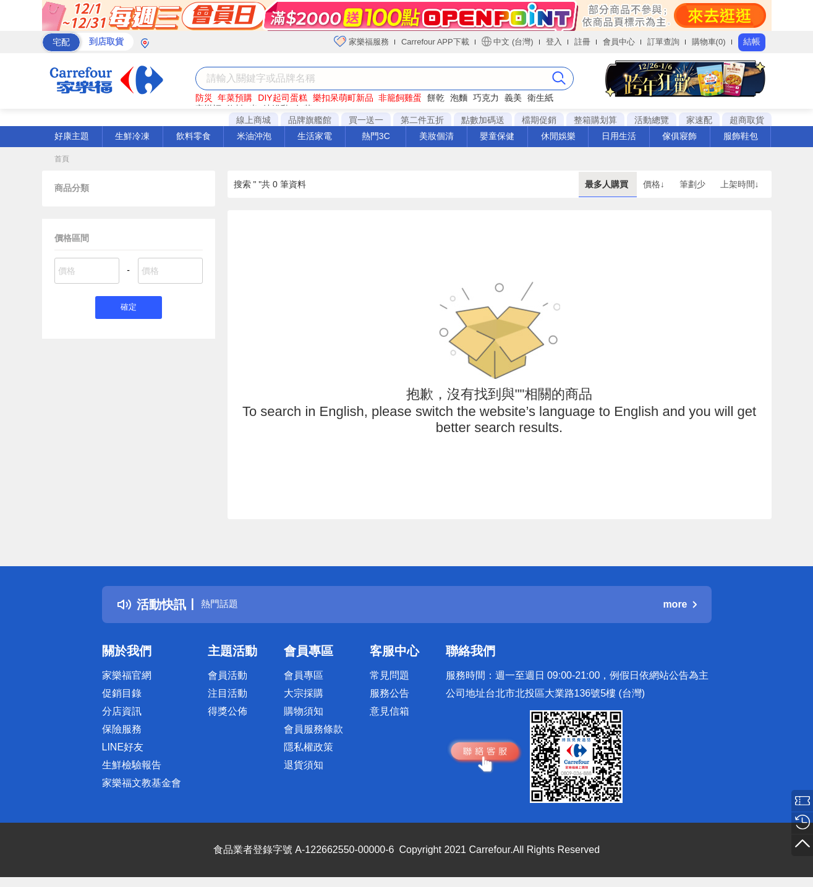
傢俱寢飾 (679, 136)
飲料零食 (193, 136)
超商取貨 (747, 120)
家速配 (699, 120)
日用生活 (619, 136)
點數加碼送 (482, 120)
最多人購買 (608, 184)
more (679, 604)
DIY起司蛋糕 (282, 98)
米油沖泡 (254, 136)
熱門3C (376, 136)
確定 (128, 308)
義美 (513, 98)
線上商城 (253, 120)
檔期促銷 (539, 120)
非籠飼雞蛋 (400, 98)
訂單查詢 (663, 41)
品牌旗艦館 (309, 120)
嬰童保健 (497, 136)
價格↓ (655, 184)
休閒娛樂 (558, 136)
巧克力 (486, 98)
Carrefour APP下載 (435, 41)
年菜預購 (235, 98)
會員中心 (619, 41)
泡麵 (458, 98)
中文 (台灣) (508, 41)
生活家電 (314, 136)
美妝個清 (436, 136)
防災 (204, 98)
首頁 (61, 159)
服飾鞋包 (740, 136)
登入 (554, 41)
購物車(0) (709, 41)
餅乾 (436, 98)
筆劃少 (693, 184)
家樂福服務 (361, 41)
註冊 (582, 41)
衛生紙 (540, 98)
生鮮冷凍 (132, 136)
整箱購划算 (595, 120)
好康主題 (71, 136)
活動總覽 (651, 120)
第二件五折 (422, 120)
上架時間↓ (739, 184)
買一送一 (366, 120)
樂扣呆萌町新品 (343, 98)
